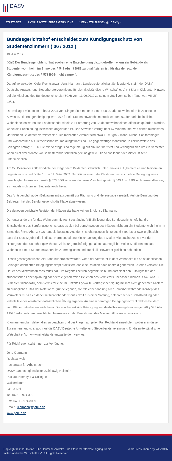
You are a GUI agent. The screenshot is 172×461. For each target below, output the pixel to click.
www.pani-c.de (16, 413)
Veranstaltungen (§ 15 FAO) (100, 22)
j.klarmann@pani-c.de (30, 407)
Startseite (13, 22)
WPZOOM (162, 449)
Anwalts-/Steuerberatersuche (50, 22)
